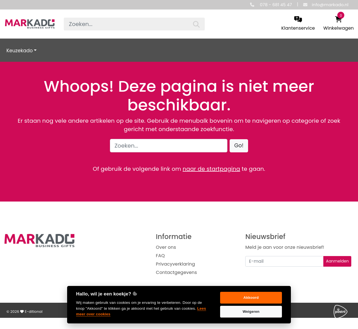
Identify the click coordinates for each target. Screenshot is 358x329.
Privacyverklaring (175, 264)
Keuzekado (19, 50)
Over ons (166, 247)
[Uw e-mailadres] (284, 261)
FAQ (160, 255)
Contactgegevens (176, 272)
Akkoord (251, 297)
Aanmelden (337, 261)
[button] (239, 145)
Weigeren (250, 311)
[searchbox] (134, 24)
